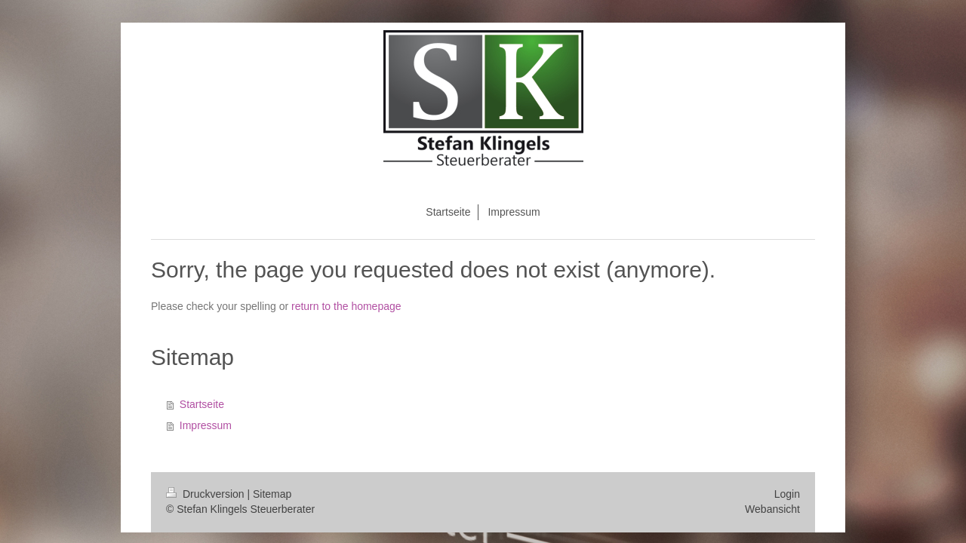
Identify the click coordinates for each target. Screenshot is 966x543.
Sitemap (272, 494)
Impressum (206, 425)
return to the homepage (346, 306)
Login (787, 494)
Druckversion (206, 494)
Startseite (202, 404)
